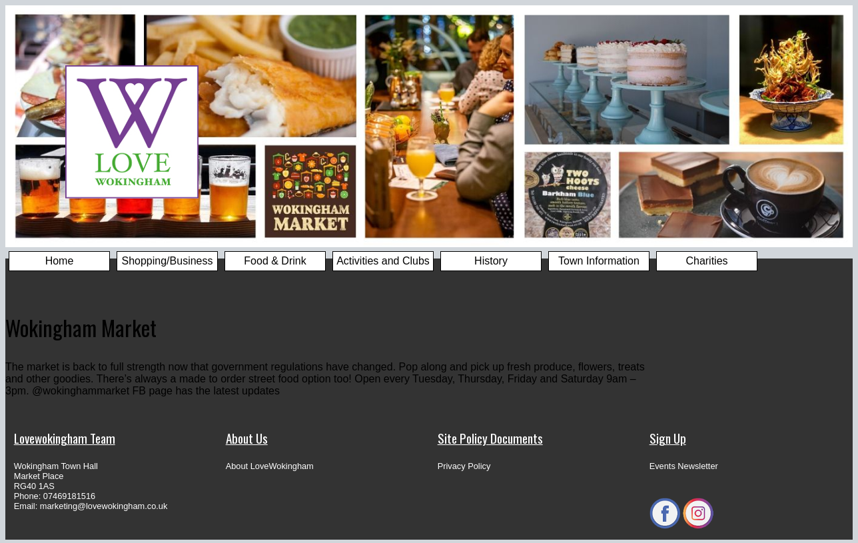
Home (59, 261)
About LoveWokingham (270, 466)
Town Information (599, 261)
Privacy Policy (464, 466)
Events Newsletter (683, 466)
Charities (706, 261)
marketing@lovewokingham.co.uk (104, 506)
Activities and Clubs (383, 261)
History (491, 261)
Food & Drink (275, 261)
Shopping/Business (167, 261)
